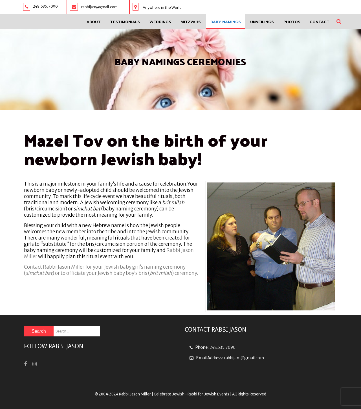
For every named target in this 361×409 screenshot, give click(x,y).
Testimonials (125, 22)
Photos (291, 22)
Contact (319, 22)
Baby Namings (225, 22)
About (94, 22)
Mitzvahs (190, 22)
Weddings (160, 22)
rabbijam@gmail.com (244, 357)
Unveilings (262, 22)
